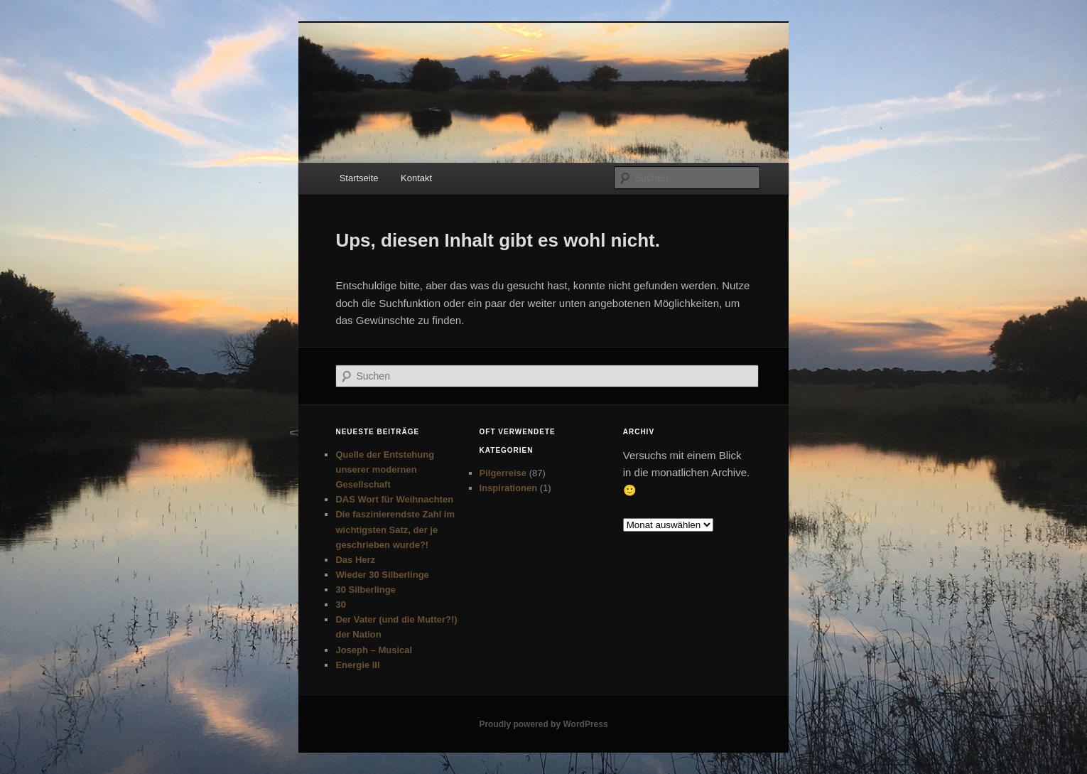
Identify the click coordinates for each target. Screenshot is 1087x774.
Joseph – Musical (373, 650)
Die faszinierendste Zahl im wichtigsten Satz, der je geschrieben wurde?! (395, 529)
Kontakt (416, 178)
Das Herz (355, 559)
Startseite (359, 178)
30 (340, 604)
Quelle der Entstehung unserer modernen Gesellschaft (384, 469)
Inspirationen (509, 488)
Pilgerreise (503, 473)
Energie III (357, 665)
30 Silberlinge (365, 589)
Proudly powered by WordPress (543, 724)
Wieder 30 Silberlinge (381, 574)
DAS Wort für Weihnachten (394, 499)
